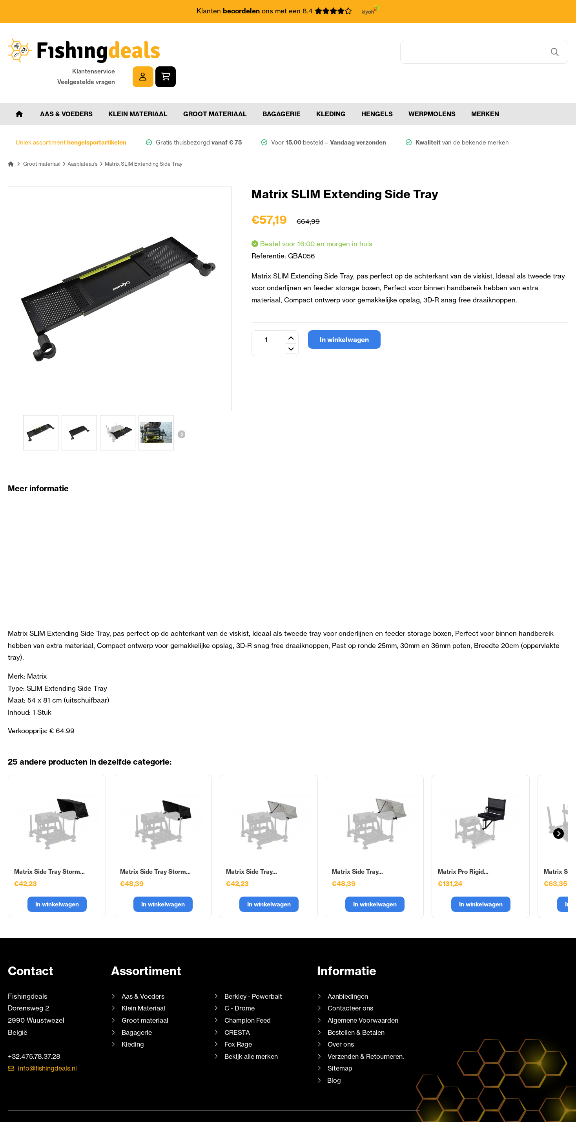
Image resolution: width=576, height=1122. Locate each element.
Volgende (181, 410)
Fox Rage (239, 1020)
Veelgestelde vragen (478, 56)
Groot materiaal (215, 89)
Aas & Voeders (66, 89)
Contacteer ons (352, 984)
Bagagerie (281, 89)
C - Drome (240, 984)
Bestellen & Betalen (359, 1008)
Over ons (342, 1020)
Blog (334, 1056)
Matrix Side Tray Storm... (49, 847)
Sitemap (340, 1044)
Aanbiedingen (349, 972)
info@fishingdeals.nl (49, 1044)
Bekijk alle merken (252, 1032)
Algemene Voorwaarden (365, 996)
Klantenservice (486, 45)
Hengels (377, 89)
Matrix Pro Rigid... (463, 847)
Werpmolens (432, 89)
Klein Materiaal (138, 89)
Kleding (331, 89)
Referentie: (270, 231)
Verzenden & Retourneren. (369, 1032)
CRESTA (237, 1008)
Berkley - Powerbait (255, 972)
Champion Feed (249, 996)
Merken (485, 89)
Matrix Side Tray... (251, 847)
